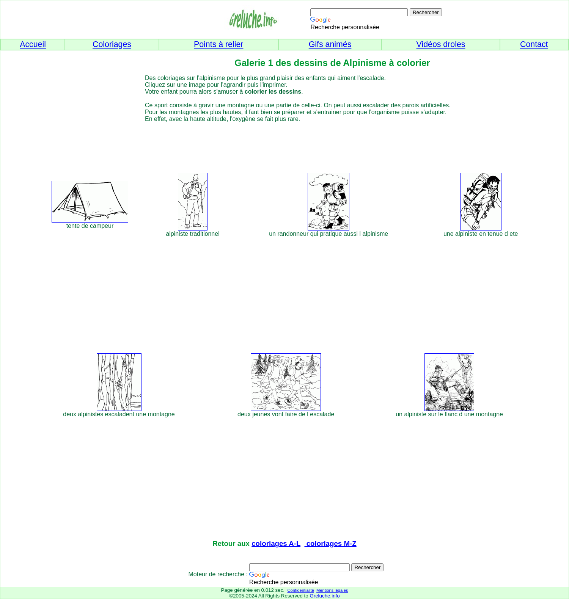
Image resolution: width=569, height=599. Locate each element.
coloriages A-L (275, 543)
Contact (534, 44)
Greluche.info (325, 596)
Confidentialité (300, 590)
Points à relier (218, 44)
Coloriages (112, 44)
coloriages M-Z (331, 543)
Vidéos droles (441, 44)
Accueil (33, 44)
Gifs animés (330, 44)
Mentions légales (332, 590)
